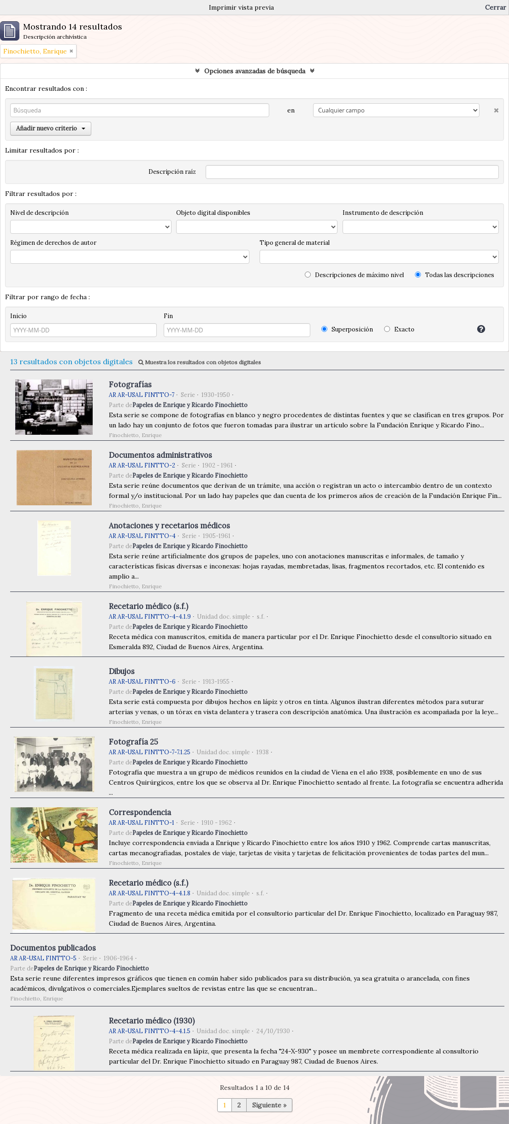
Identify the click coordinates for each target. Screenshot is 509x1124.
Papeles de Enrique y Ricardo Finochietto (190, 404)
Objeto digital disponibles (213, 213)
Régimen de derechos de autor (53, 243)
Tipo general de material (295, 243)
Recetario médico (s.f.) (148, 606)
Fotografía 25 (133, 741)
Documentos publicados (53, 947)
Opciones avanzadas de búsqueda (254, 71)
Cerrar (495, 7)
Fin (168, 316)
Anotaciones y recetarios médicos (169, 525)
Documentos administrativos (160, 455)
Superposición (347, 329)
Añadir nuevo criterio (50, 128)
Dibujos (122, 671)
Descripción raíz (172, 172)
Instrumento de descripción (383, 213)
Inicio (18, 316)
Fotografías (130, 384)
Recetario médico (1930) (152, 1020)
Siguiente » (269, 1105)
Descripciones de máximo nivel (354, 275)
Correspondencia (140, 812)
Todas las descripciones (454, 275)
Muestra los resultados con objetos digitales (199, 362)
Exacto (399, 329)
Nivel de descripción (39, 213)
